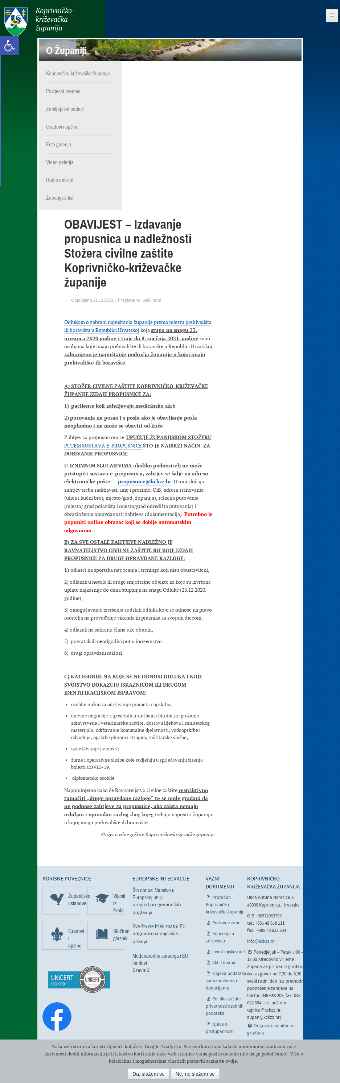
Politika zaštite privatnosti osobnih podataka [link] (224, 1005)
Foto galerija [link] (58, 143)
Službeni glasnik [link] (119, 933)
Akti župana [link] (223, 962)
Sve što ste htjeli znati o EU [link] (159, 925)
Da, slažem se (148, 1074)
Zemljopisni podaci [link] (65, 108)
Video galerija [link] (60, 161)
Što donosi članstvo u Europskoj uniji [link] (153, 893)
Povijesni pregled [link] (63, 90)
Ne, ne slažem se (195, 1074)
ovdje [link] (231, 1061)
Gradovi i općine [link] (62, 126)
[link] (9, 45)
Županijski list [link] (59, 197)
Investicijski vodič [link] (229, 951)
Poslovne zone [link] (226, 922)
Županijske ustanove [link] (74, 898)
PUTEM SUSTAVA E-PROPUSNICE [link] (103, 444)
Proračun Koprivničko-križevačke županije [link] (225, 904)
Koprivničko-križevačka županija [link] (39, 22)
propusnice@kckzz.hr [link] (144, 480)
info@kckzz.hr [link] (261, 940)
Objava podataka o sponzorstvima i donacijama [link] (228, 980)
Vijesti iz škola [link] (119, 902)
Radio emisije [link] (59, 179)
